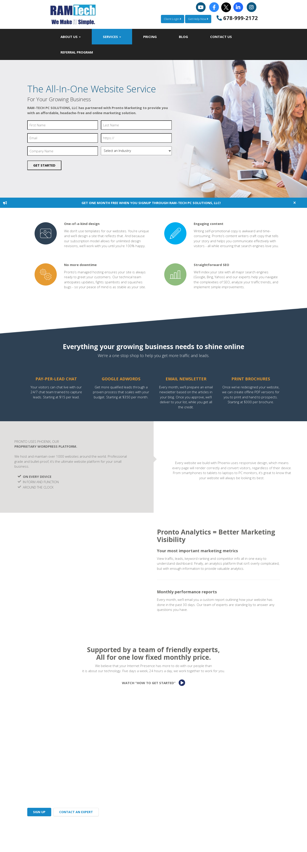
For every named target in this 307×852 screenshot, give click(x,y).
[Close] (294, 202)
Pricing (150, 36)
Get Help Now (198, 19)
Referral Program (77, 52)
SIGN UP (39, 812)
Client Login (172, 19)
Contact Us (221, 36)
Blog (183, 36)
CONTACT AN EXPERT (76, 812)
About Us (71, 36)
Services (112, 36)
